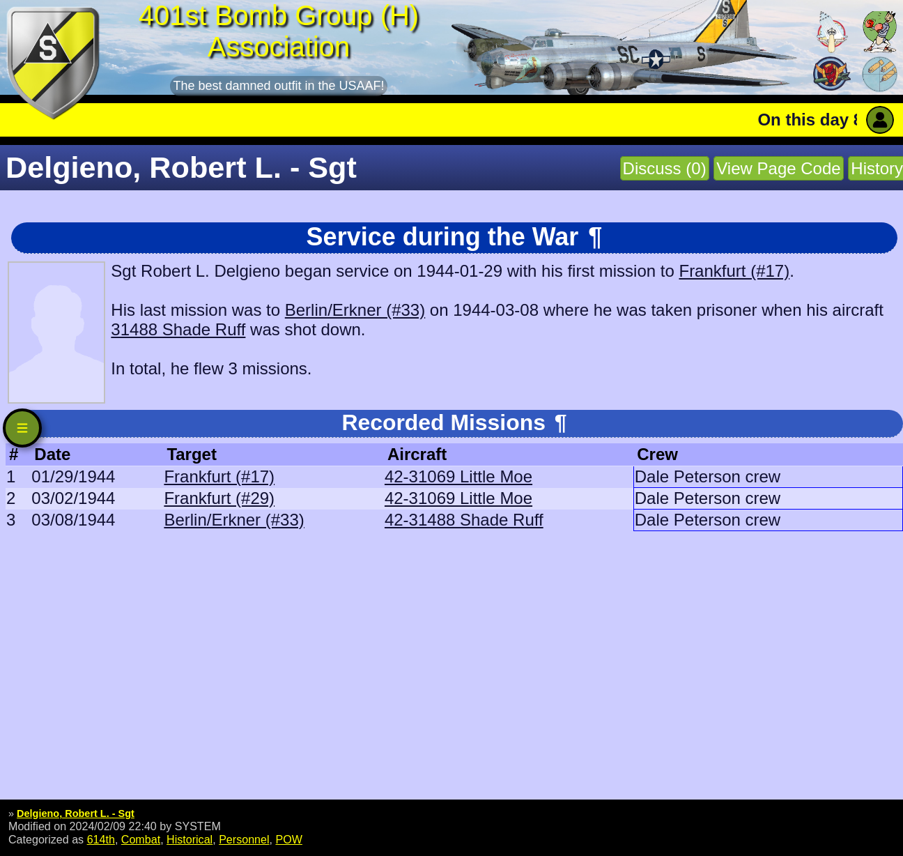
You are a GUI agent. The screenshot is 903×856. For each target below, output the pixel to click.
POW (288, 839)
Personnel (244, 839)
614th (101, 839)
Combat (140, 839)
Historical (190, 839)
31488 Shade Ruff (178, 329)
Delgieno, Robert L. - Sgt (75, 813)
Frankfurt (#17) (734, 270)
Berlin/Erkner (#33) (355, 309)
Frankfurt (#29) (219, 498)
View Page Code (778, 168)
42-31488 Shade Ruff (464, 519)
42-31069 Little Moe (458, 476)
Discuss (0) (665, 168)
